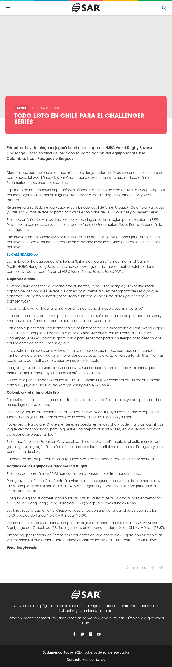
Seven (21, 108)
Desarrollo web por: (86, 659)
